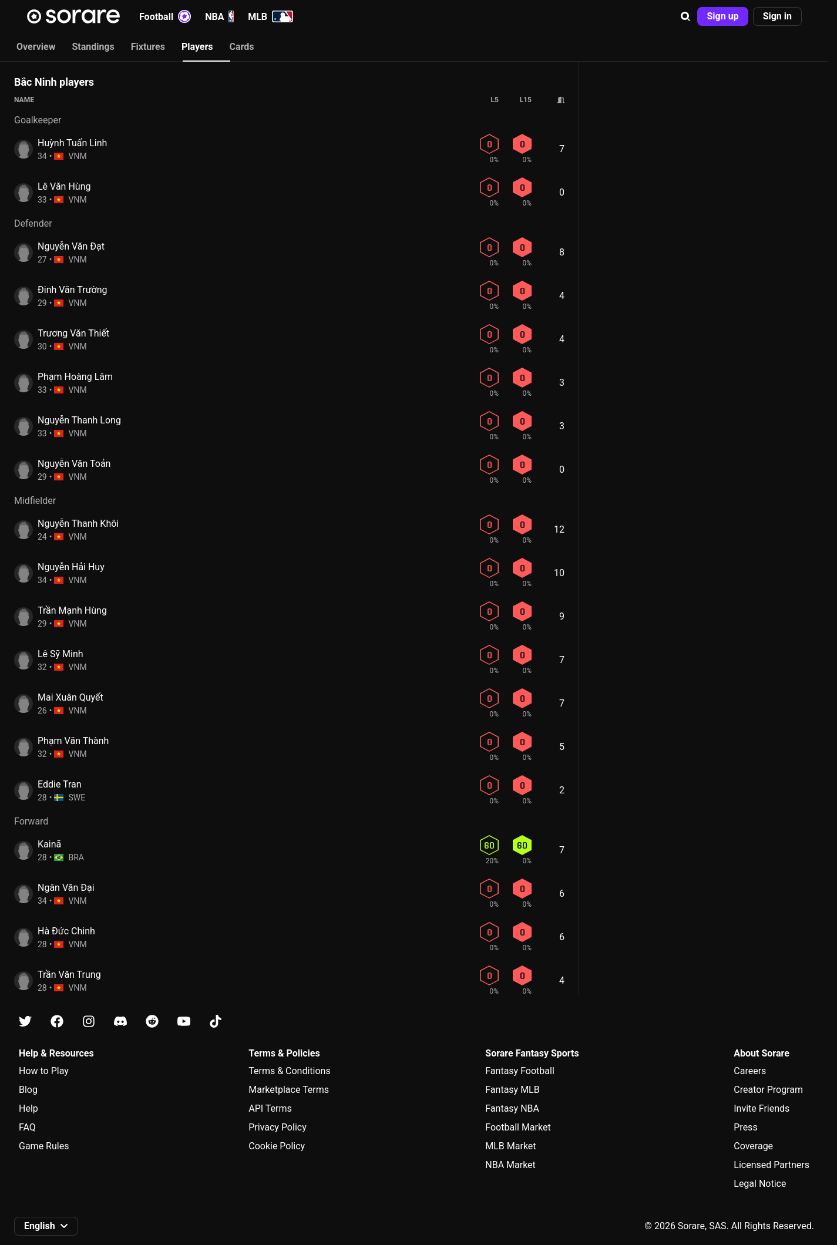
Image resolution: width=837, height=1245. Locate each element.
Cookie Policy (276, 1146)
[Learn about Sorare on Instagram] (89, 1022)
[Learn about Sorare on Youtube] (184, 1022)
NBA (219, 16)
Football (165, 16)
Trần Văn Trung (69, 974)
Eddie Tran (60, 784)
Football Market (517, 1127)
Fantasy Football (519, 1070)
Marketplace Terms (288, 1089)
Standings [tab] (93, 46)
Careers (750, 1070)
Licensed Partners (771, 1164)
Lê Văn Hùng (64, 186)
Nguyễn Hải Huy (71, 567)
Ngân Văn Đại (66, 887)
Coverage (753, 1146)
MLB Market (510, 1146)
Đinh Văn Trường (72, 289)
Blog (28, 1089)
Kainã (49, 844)
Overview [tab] (35, 46)
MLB (270, 16)
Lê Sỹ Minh (60, 653)
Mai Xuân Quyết (70, 697)
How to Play (44, 1070)
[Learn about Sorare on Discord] (120, 1022)
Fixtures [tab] (148, 46)
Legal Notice (760, 1183)
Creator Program (768, 1089)
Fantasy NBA (512, 1108)
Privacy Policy (277, 1127)
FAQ (27, 1127)
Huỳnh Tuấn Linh (72, 143)
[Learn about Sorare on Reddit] (152, 1022)
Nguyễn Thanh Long (79, 420)
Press (745, 1127)
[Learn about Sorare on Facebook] (57, 1022)
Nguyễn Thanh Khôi (78, 523)
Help (28, 1108)
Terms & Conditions (289, 1070)
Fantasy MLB (512, 1089)
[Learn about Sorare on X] (25, 1022)
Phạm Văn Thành (73, 740)
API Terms (270, 1108)
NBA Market (510, 1164)
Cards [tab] (242, 46)
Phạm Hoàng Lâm (75, 376)
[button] (685, 16)
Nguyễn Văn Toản (74, 463)
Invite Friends (761, 1108)
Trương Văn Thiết (73, 333)
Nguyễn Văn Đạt (71, 246)
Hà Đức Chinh (66, 931)
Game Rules (44, 1146)
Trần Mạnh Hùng (72, 610)
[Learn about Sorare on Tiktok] (215, 1022)
